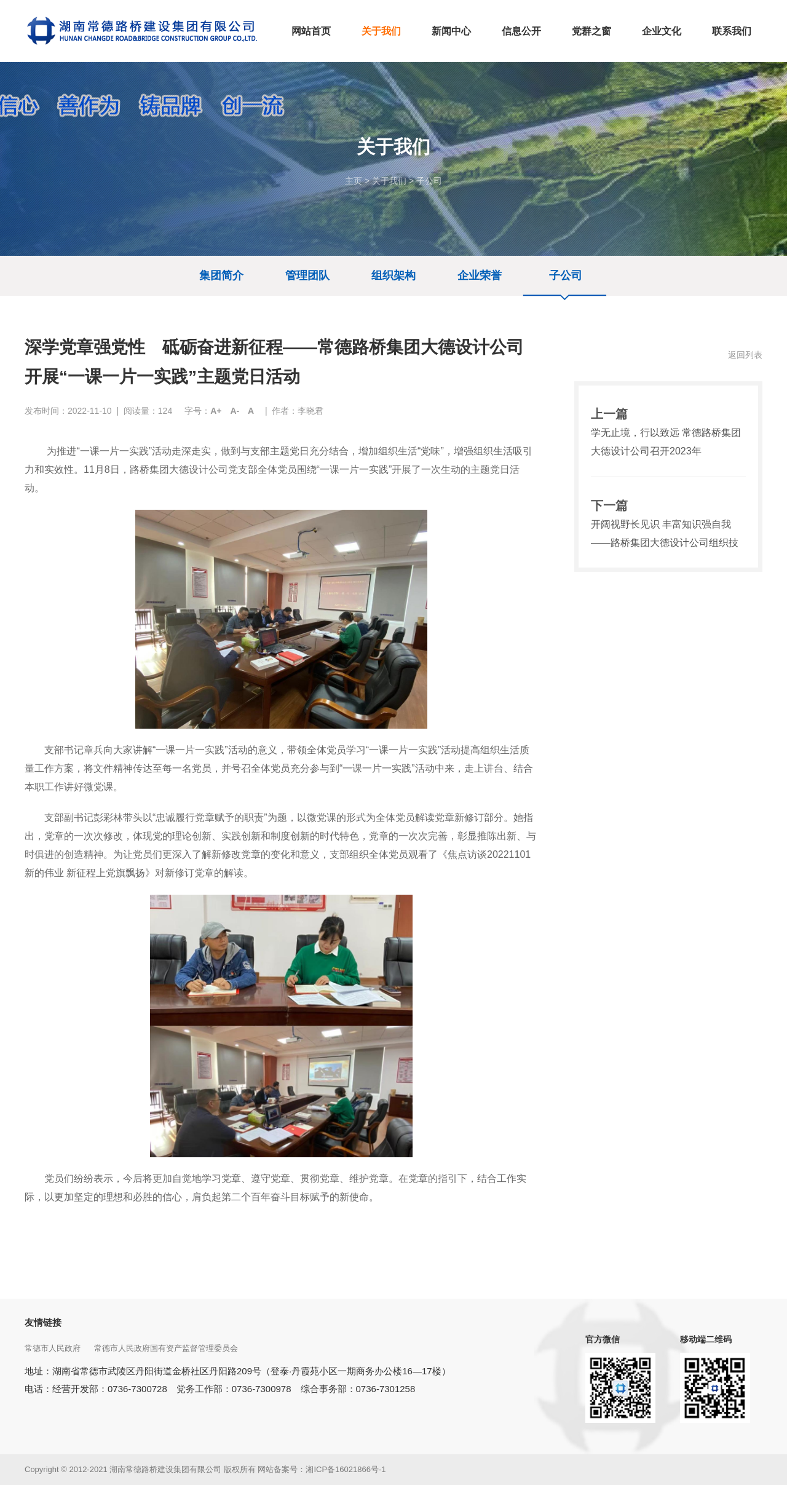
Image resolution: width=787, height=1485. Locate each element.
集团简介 (221, 275)
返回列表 (745, 355)
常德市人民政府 (54, 1348)
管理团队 (307, 275)
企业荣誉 (479, 275)
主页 (353, 181)
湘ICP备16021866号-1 (346, 1469)
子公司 (429, 181)
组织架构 (393, 275)
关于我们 (389, 181)
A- (234, 411)
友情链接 (43, 1322)
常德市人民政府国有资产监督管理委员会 (167, 1348)
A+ (215, 411)
